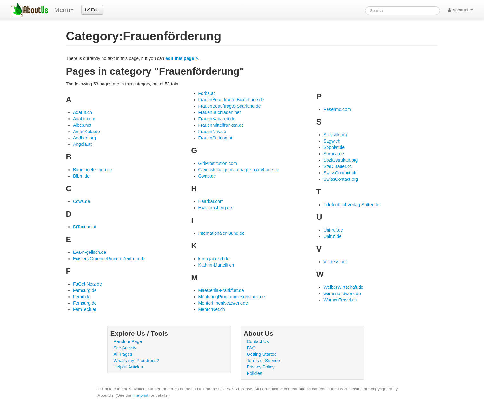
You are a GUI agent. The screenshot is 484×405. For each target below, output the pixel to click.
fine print (140, 395)
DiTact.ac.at (84, 226)
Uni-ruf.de (333, 230)
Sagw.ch (331, 141)
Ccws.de (81, 201)
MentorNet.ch (211, 309)
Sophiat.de (334, 147)
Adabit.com (84, 118)
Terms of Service (263, 360)
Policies (254, 373)
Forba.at (206, 93)
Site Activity (125, 347)
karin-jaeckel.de (213, 258)
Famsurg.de (85, 290)
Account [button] (460, 9)
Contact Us (258, 341)
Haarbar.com (211, 201)
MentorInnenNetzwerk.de (223, 303)
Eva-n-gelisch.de (89, 252)
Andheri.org (84, 137)
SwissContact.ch (339, 172)
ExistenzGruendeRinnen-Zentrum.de (109, 258)
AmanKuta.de (86, 131)
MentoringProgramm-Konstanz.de (231, 296)
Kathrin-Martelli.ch (216, 264)
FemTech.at (84, 309)
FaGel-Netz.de (87, 284)
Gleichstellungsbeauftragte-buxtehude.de (238, 169)
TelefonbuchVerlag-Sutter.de (351, 204)
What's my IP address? (136, 360)
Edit (92, 9)
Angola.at (82, 144)
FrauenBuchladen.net (219, 112)
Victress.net (335, 261)
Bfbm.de (81, 176)
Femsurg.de (85, 303)
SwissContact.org (340, 179)
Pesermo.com (337, 109)
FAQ (251, 347)
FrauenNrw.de (212, 131)
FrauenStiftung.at (215, 137)
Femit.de (81, 296)
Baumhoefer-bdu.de (92, 169)
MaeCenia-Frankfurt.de (221, 290)
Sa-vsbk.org (335, 134)
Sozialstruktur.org (340, 160)
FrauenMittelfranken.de (221, 125)
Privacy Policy (261, 366)
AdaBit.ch (82, 112)
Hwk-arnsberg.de (215, 207)
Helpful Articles (128, 366)
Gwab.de (207, 176)
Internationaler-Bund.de (221, 233)
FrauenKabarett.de (216, 118)
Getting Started (262, 354)
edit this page (179, 58)
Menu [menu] (63, 9)
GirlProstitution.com (217, 163)
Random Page (128, 341)
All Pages (123, 354)
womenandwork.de (342, 293)
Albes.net (82, 125)
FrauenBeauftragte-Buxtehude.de (231, 99)
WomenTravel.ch (340, 299)
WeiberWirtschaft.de (343, 287)
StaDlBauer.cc (337, 166)
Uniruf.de (332, 236)
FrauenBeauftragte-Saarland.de (229, 106)
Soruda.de (333, 153)
